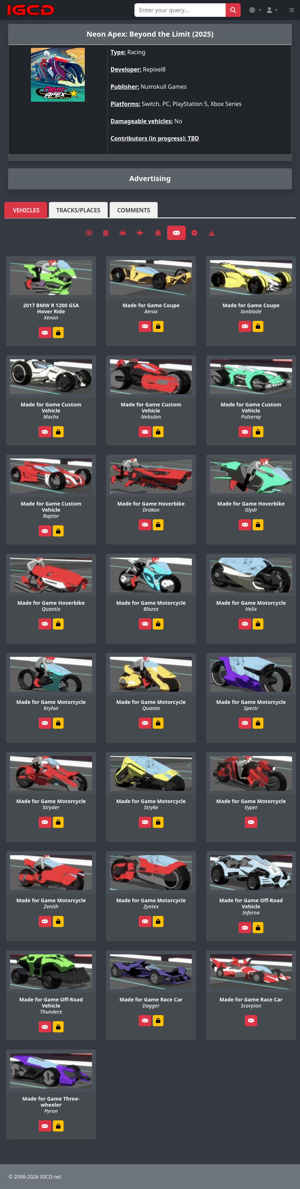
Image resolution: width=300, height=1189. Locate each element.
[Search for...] (180, 10)
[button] (255, 10)
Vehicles (26, 210)
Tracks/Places (78, 210)
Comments (133, 210)
